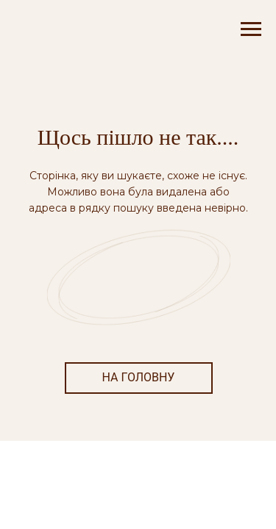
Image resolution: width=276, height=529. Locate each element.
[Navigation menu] (251, 29)
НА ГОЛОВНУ (138, 377)
